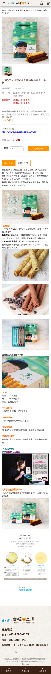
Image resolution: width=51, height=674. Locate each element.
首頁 (4, 10)
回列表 (8, 669)
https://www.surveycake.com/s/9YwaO (19, 132)
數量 (6, 148)
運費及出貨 (23, 163)
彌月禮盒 (12, 10)
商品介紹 (8, 163)
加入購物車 (38, 149)
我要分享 (25, 669)
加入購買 (42, 669)
